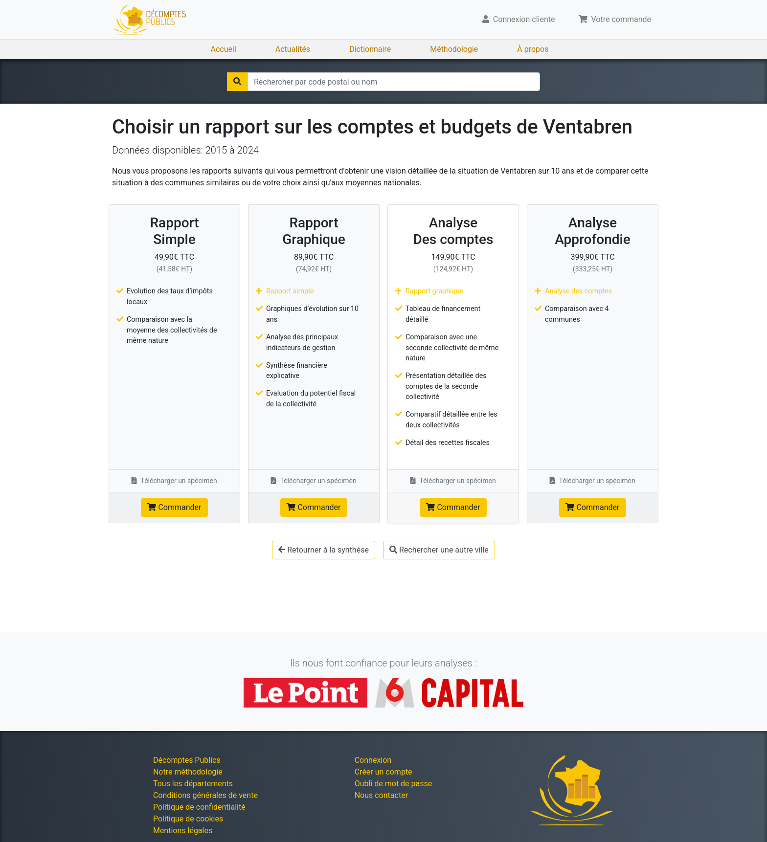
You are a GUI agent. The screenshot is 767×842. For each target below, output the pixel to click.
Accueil (223, 49)
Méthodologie (454, 49)
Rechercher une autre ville (439, 549)
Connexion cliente (518, 19)
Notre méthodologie (188, 771)
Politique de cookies (188, 818)
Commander (174, 507)
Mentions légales (182, 830)
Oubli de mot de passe (393, 783)
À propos (532, 49)
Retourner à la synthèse (323, 549)
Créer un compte (383, 771)
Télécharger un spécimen (174, 481)
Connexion (373, 760)
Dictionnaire (370, 49)
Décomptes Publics (187, 760)
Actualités (292, 49)
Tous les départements (193, 783)
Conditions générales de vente (205, 795)
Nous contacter (381, 795)
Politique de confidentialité (199, 807)
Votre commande (615, 19)
